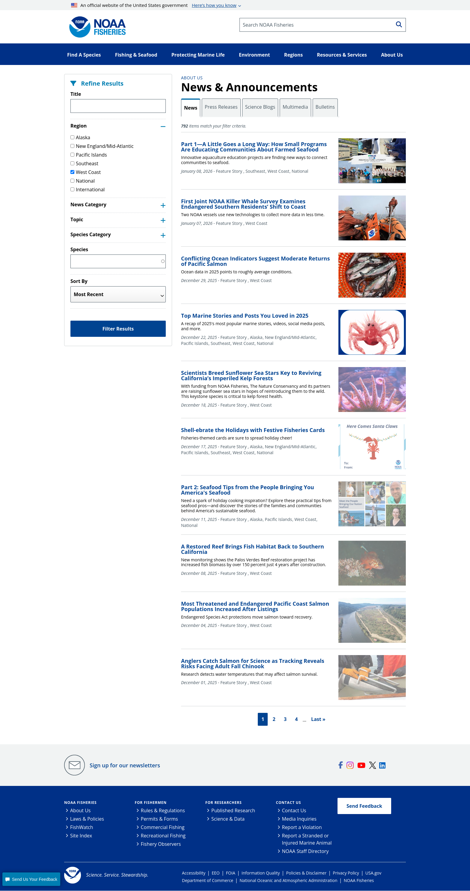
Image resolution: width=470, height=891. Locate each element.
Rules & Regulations (163, 810)
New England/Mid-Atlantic (102, 146)
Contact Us (288, 802)
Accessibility (193, 873)
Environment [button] (254, 54)
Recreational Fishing (163, 836)
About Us (192, 78)
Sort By (79, 281)
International (87, 189)
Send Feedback (364, 806)
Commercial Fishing (163, 827)
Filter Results (118, 328)
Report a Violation (302, 827)
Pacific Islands (88, 154)
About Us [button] (392, 54)
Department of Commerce (207, 881)
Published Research (233, 810)
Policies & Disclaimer (306, 873)
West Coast (85, 172)
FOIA (230, 873)
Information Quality (261, 873)
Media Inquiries (299, 819)
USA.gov (373, 873)
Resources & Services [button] (342, 54)
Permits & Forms (159, 819)
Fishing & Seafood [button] (136, 54)
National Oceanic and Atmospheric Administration (288, 881)
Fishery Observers (161, 844)
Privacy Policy (346, 873)
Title (75, 94)
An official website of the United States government (153, 5)
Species (79, 249)
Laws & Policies (87, 819)
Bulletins (325, 107)
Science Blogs (260, 107)
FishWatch (81, 827)
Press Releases (221, 107)
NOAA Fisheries (80, 802)
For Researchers (223, 802)
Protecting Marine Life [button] (198, 54)
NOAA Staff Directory (305, 851)
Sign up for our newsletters (125, 765)
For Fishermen (151, 802)
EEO (215, 873)
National (82, 181)
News (190, 107)
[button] (31, 879)
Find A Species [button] (84, 54)
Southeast (84, 163)
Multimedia (295, 107)
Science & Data (228, 819)
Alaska (80, 137)
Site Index (81, 836)
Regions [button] (293, 54)
